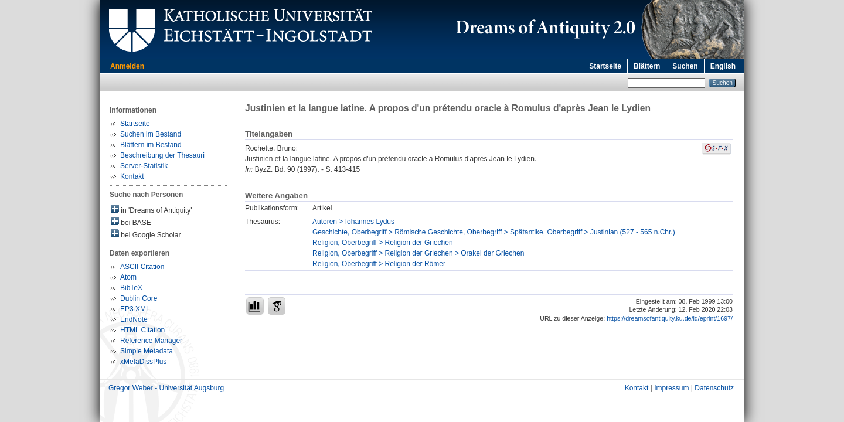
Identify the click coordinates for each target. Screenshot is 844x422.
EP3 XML (135, 309)
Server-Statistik (144, 166)
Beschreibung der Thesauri (162, 155)
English (723, 66)
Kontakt (132, 176)
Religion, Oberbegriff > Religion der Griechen (382, 243)
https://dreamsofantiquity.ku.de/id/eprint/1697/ (670, 318)
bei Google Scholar (146, 234)
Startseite (605, 66)
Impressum (671, 388)
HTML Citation (142, 330)
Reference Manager (151, 340)
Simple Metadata (146, 351)
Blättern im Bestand (151, 145)
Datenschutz (714, 388)
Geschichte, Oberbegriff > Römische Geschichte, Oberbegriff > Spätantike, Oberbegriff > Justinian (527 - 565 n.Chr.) (493, 232)
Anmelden (127, 66)
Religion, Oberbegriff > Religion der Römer (378, 264)
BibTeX (131, 288)
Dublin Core (138, 298)
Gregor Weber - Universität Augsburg (166, 388)
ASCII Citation (142, 267)
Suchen (684, 66)
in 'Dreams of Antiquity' (151, 210)
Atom (128, 277)
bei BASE (131, 222)
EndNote (134, 319)
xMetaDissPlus (143, 362)
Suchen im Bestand (150, 134)
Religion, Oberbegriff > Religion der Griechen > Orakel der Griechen (418, 253)
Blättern (647, 66)
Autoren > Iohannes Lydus (353, 221)
